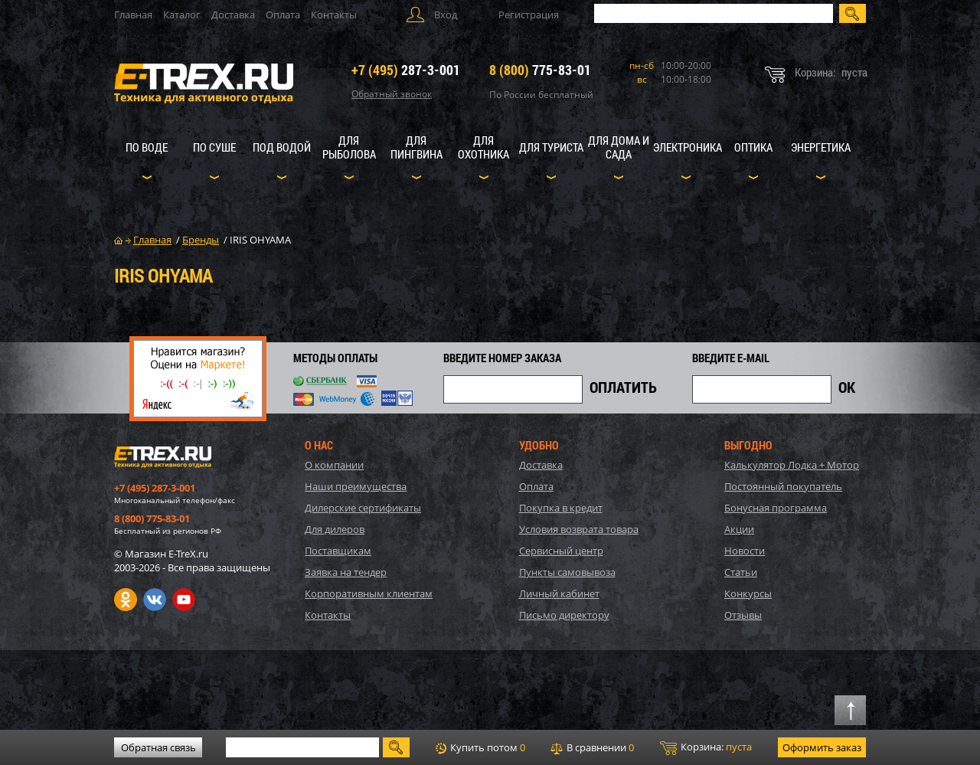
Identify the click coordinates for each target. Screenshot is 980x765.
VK (154, 599)
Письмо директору (564, 615)
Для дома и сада (618, 147)
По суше (214, 147)
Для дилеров (334, 529)
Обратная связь (158, 747)
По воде (147, 147)
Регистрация (528, 14)
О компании (334, 465)
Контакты (334, 14)
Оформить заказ (821, 747)
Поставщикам (338, 550)
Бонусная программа (775, 508)
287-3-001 (405, 69)
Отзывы (743, 615)
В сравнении (592, 747)
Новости (744, 550)
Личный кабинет (559, 593)
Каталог (182, 14)
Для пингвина (416, 147)
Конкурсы (748, 593)
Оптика (753, 147)
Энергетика (821, 147)
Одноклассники (125, 599)
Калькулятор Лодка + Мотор (791, 465)
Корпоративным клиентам (369, 593)
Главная (133, 14)
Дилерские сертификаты (363, 508)
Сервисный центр (561, 550)
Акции (739, 529)
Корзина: (706, 747)
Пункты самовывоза (567, 572)
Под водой (282, 147)
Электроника (687, 147)
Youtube (183, 599)
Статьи (740, 572)
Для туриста (551, 147)
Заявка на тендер (346, 572)
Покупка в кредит (561, 508)
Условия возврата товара (579, 529)
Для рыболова (349, 147)
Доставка (233, 14)
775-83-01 (540, 69)
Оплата (283, 14)
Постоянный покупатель (783, 486)
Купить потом (480, 747)
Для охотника (483, 147)
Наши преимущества (356, 486)
